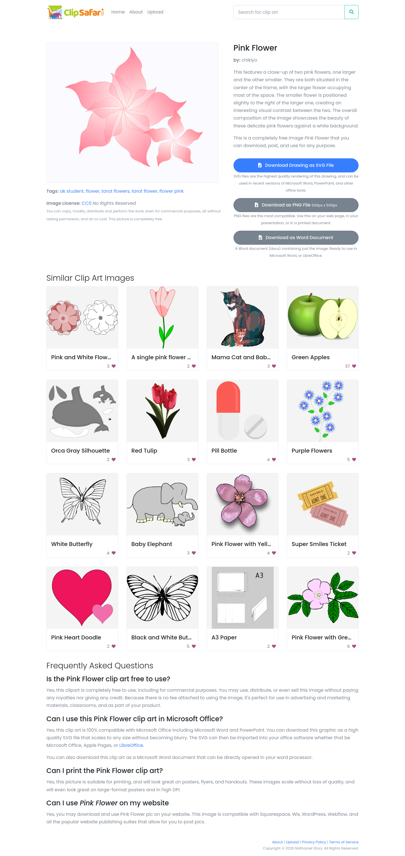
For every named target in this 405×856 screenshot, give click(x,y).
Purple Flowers (312, 451)
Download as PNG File (296, 205)
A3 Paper (224, 637)
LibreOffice (131, 745)
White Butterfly (72, 544)
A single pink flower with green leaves (184, 357)
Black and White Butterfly (166, 637)
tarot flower (144, 191)
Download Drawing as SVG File (296, 165)
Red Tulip (144, 451)
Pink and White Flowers (83, 357)
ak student (72, 191)
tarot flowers (116, 191)
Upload (155, 12)
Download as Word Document (296, 237)
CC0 (87, 203)
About (136, 12)
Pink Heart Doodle (76, 637)
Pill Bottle (224, 451)
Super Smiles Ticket (319, 544)
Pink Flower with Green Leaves (334, 637)
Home (118, 12)
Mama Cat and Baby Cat (247, 357)
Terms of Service (344, 842)
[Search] (289, 12)
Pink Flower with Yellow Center (254, 544)
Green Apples (311, 357)
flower (92, 191)
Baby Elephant (151, 544)
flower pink (171, 191)
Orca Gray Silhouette (80, 451)
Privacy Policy (314, 842)
